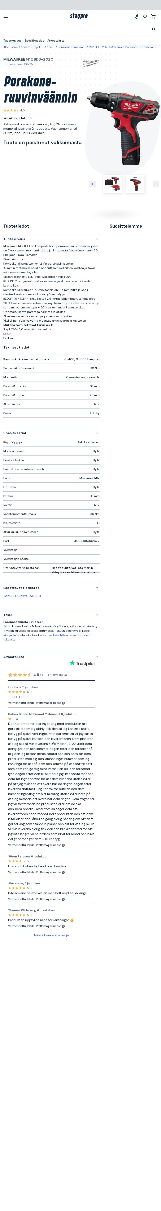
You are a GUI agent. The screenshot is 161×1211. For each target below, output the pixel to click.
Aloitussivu (10, 47)
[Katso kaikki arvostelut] (14, 111)
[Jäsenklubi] (137, 16)
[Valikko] (7, 16)
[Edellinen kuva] (92, 184)
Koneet (52, 47)
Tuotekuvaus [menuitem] (12, 40)
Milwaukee (14, 59)
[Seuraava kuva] (156, 184)
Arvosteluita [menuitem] (56, 40)
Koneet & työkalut (33, 47)
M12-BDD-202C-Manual (22, 596)
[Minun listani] (145, 16)
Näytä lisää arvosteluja (51, 935)
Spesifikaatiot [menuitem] (34, 40)
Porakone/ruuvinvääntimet (76, 47)
